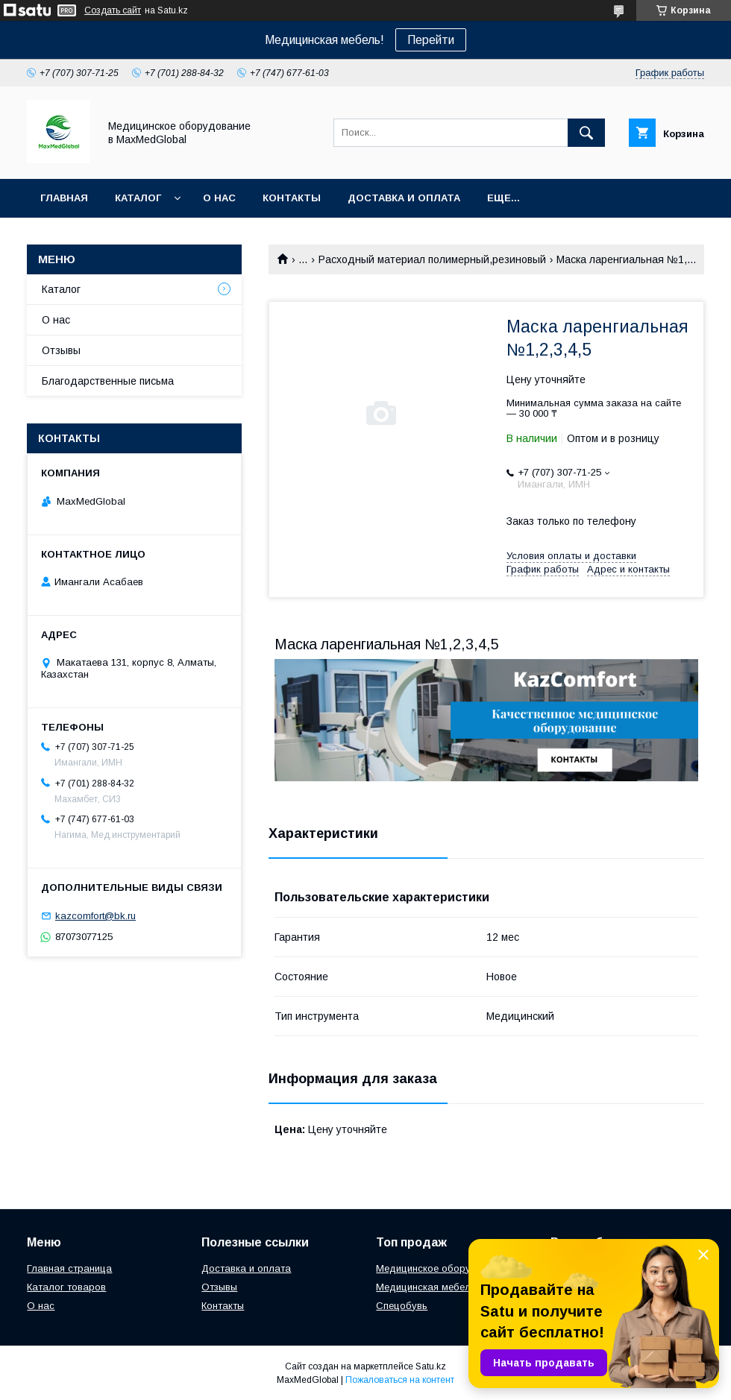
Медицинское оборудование (443, 1268)
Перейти (430, 40)
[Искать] (586, 133)
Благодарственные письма (108, 381)
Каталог (138, 198)
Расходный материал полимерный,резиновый (432, 259)
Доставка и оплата (404, 198)
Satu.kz (430, 1366)
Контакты (292, 198)
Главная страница (69, 1268)
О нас (219, 198)
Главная (64, 198)
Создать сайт (112, 10)
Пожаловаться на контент (399, 1380)
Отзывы (61, 350)
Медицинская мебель (426, 1287)
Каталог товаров (66, 1287)
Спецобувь (401, 1305)
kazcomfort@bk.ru (95, 915)
